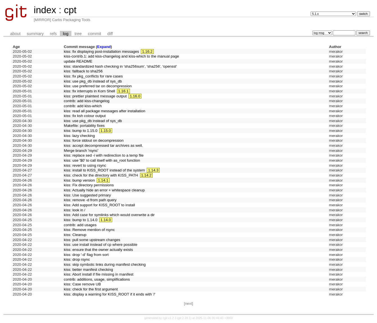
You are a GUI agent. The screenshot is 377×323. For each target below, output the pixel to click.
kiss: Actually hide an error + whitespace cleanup (104, 190)
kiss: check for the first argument (91, 289)
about (15, 33)
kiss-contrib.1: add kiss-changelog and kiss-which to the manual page (121, 56)
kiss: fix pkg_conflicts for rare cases (93, 76)
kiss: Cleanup (75, 235)
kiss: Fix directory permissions (89, 185)
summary (35, 33)
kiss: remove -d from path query (90, 200)
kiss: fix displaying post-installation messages (101, 51)
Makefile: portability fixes (84, 125)
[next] (188, 303)
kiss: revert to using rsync (85, 165)
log (66, 33)
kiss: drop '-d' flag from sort (86, 255)
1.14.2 (146, 175)
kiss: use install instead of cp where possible (100, 244)
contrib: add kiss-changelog (86, 101)
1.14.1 (103, 180)
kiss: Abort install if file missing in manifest (98, 274)
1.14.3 (153, 170)
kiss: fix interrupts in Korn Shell (89, 91)
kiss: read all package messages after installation (104, 111)
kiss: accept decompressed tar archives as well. (103, 145)
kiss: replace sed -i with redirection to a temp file (104, 155)
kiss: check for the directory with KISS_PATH (101, 175)
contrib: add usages (80, 225)
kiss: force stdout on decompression (94, 140)
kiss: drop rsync (77, 259)
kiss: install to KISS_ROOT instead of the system (104, 170)
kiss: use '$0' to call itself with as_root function (102, 160)
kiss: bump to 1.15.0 (80, 131)
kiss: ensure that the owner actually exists (98, 250)
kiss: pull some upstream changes (92, 240)
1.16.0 (135, 96)
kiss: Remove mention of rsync (89, 230)
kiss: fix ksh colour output (85, 116)
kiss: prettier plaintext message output (95, 96)
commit (94, 33)
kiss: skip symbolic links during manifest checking (105, 264)
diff (110, 33)
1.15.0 (105, 131)
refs (53, 33)
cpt (70, 10)
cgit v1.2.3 (170, 318)
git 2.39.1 (184, 318)
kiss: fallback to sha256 (83, 71)
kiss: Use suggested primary (87, 195)
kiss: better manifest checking (88, 269)
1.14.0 (105, 220)
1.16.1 (123, 91)
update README (78, 61)
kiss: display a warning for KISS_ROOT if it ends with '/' (109, 294)
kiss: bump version (79, 180)
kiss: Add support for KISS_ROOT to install (99, 205)
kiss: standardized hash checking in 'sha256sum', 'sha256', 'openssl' (120, 66)
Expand (104, 47)
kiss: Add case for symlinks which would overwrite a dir (109, 215)
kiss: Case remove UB (82, 284)
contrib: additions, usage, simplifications (97, 279)
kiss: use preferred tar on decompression (98, 86)
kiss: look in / (74, 210)
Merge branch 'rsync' (81, 150)
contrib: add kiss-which (83, 106)
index (45, 10)
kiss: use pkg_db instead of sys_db (93, 81)
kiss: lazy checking (79, 136)
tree (78, 33)
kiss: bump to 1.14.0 (80, 220)
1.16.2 (147, 51)
